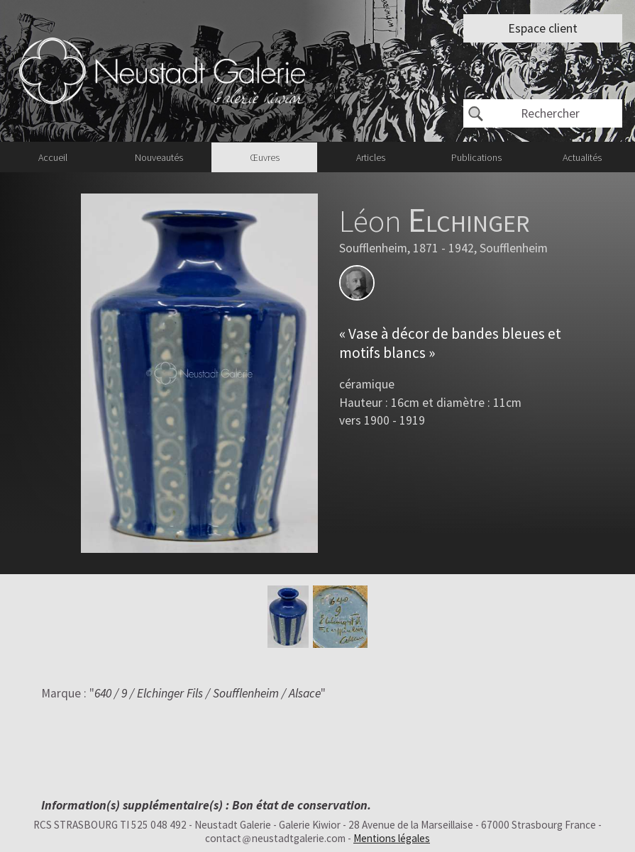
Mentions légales (391, 838)
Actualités (582, 157)
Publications (476, 157)
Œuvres (265, 157)
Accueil (52, 157)
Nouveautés (159, 157)
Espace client (543, 28)
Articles (370, 157)
